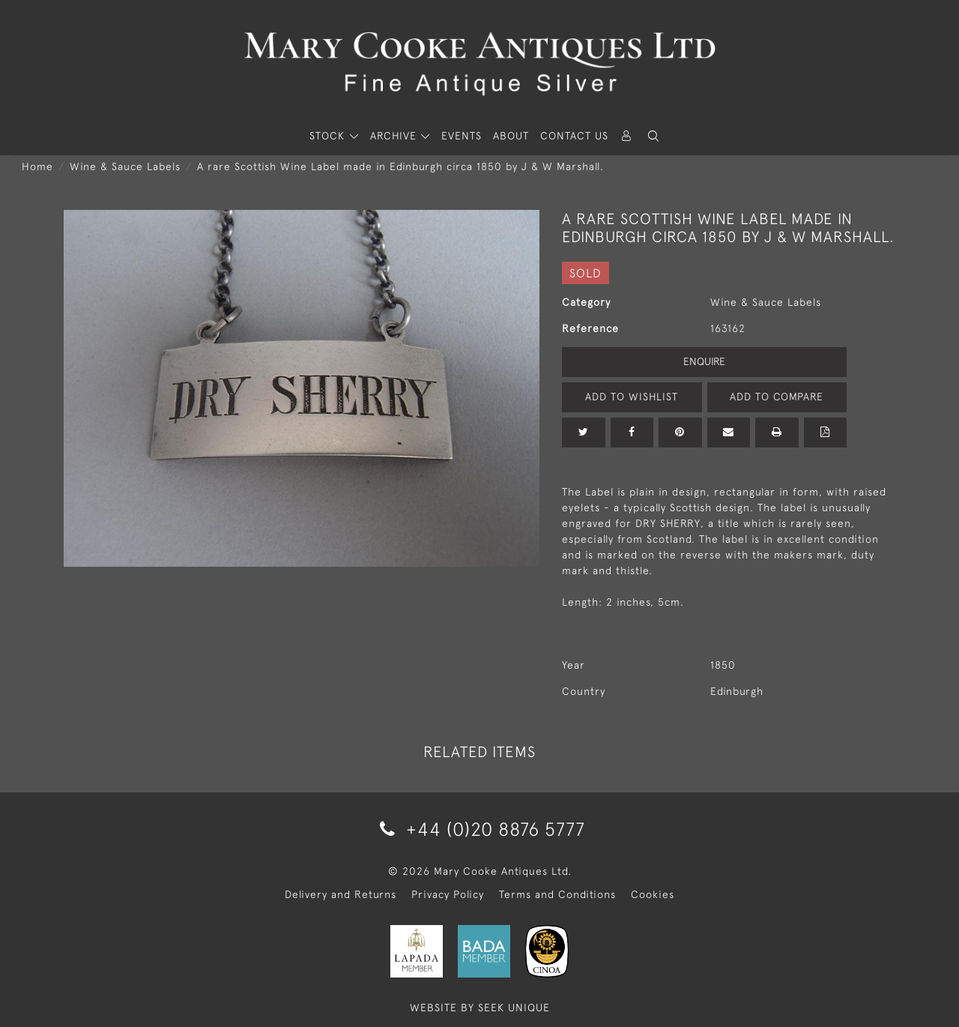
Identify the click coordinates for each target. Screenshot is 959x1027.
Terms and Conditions (557, 894)
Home (37, 166)
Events (461, 136)
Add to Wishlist (631, 397)
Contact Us (574, 136)
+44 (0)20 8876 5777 (480, 829)
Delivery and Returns (340, 894)
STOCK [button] (328, 136)
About (511, 136)
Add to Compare (777, 397)
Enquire (704, 361)
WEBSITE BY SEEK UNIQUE (480, 1008)
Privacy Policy (447, 894)
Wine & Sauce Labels (125, 166)
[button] (653, 136)
